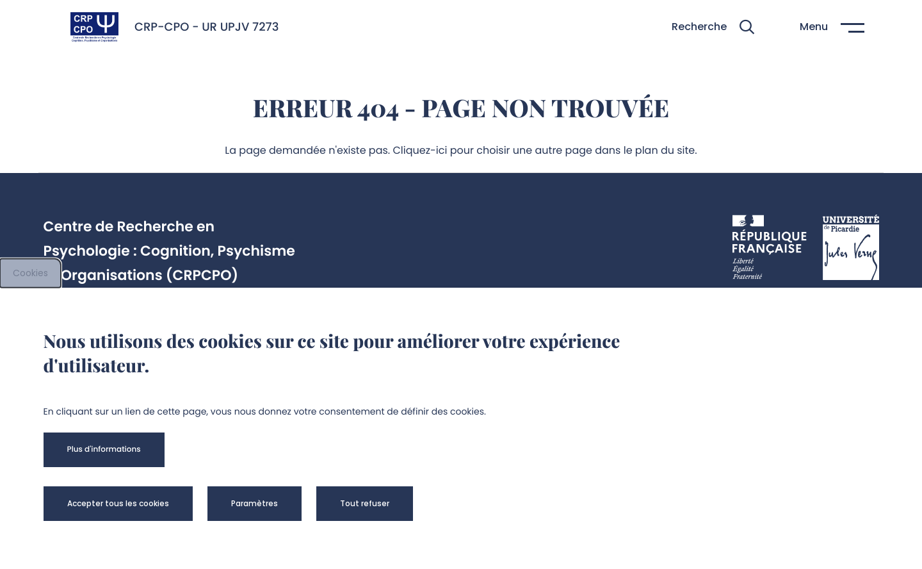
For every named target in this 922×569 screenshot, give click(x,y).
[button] (713, 27)
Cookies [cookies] (30, 273)
